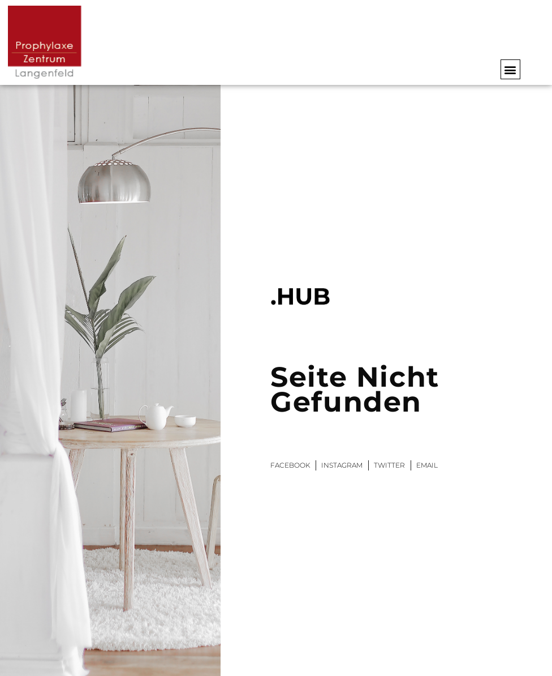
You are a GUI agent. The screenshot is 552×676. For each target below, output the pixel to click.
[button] (510, 69)
